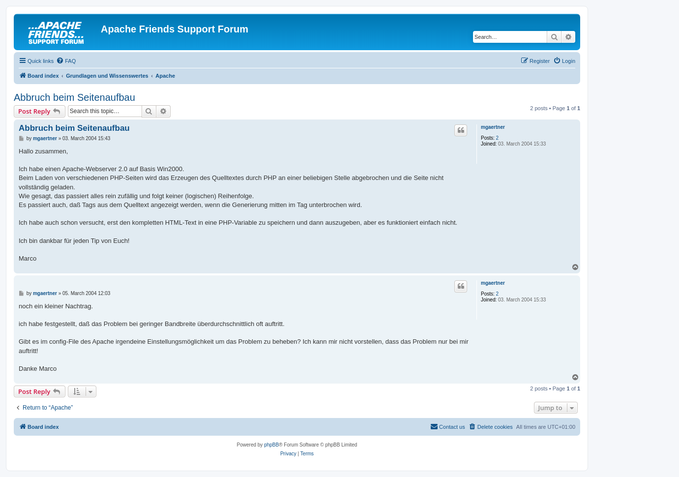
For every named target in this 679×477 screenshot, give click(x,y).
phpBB (271, 444)
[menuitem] (66, 61)
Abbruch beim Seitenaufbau (74, 97)
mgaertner (493, 127)
